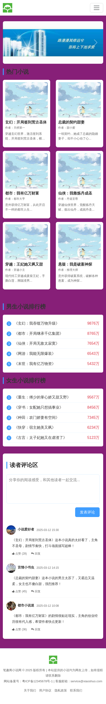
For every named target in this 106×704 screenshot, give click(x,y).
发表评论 (87, 512)
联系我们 (76, 690)
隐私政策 (61, 690)
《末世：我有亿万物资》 (35, 364)
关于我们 (30, 690)
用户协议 (45, 690)
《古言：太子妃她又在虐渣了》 (40, 438)
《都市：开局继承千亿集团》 (38, 333)
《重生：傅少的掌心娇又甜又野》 (42, 397)
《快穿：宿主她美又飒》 (35, 427)
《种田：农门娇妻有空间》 (36, 418)
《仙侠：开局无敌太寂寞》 (36, 343)
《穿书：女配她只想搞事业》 (38, 407)
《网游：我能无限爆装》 (35, 354)
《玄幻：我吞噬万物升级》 (36, 323)
